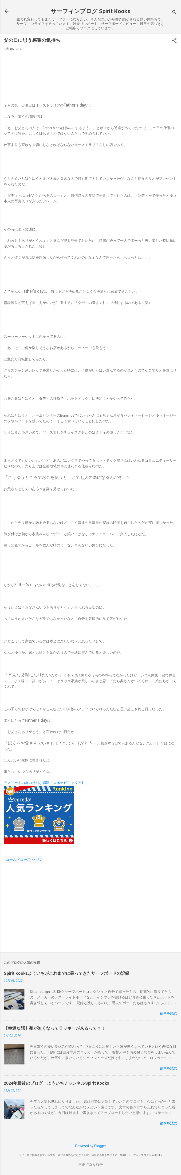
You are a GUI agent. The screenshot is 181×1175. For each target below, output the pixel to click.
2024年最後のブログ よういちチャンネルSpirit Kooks (56, 1083)
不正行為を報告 (90, 1165)
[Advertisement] (90, 911)
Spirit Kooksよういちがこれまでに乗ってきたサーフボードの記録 (66, 973)
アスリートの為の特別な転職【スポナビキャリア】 (44, 783)
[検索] (174, 13)
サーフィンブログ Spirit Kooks (90, 11)
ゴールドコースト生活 (23, 859)
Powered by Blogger (90, 1146)
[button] (174, 41)
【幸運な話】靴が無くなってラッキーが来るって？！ (54, 1028)
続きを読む (168, 1013)
